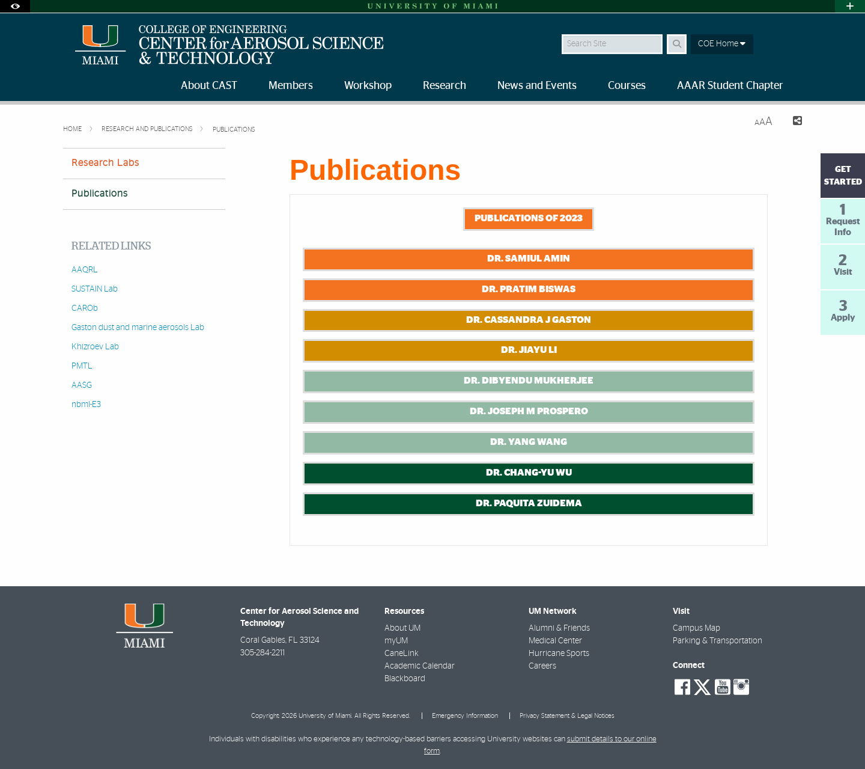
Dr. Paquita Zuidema (529, 503)
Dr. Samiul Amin (528, 258)
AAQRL (84, 270)
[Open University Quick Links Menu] (850, 6)
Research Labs (105, 163)
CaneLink (401, 653)
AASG (81, 385)
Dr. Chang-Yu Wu (529, 472)
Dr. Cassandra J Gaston (528, 320)
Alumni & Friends (559, 628)
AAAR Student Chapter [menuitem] (730, 86)
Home (73, 129)
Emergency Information (465, 715)
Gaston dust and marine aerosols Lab (137, 327)
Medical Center (555, 641)
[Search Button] (677, 44)
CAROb (84, 308)
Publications (234, 129)
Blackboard (404, 679)
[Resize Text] (763, 121)
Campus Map (696, 628)
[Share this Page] (792, 122)
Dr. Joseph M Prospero (529, 411)
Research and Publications (148, 129)
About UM (402, 628)
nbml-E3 (86, 404)
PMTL (82, 366)
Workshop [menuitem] (368, 86)
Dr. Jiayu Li (529, 350)
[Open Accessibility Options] (15, 6)
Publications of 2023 (529, 218)
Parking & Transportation (717, 641)
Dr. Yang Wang (528, 442)
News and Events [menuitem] (537, 86)
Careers (542, 666)
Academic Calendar (419, 666)
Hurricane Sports (559, 653)
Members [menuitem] (291, 86)
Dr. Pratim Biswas (528, 289)
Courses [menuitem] (627, 86)
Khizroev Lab (95, 347)
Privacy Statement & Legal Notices (567, 715)
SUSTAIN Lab (94, 289)
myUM (396, 641)
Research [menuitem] (444, 86)
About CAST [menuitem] (209, 86)
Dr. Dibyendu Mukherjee (528, 380)
